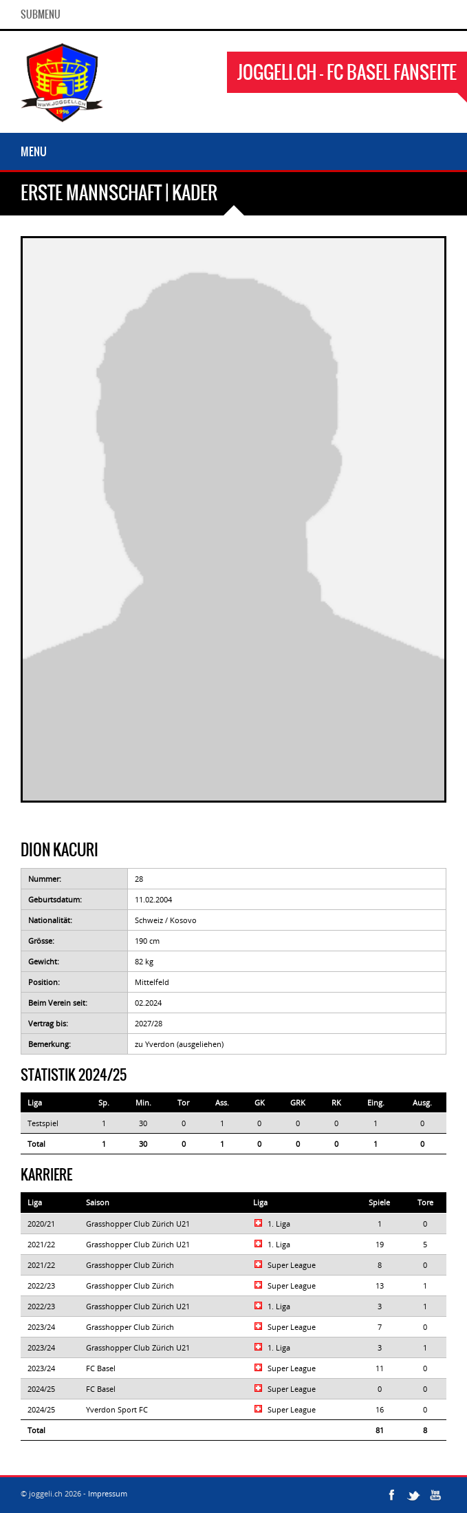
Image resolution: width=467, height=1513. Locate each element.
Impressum (107, 1493)
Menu (34, 151)
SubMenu (41, 14)
